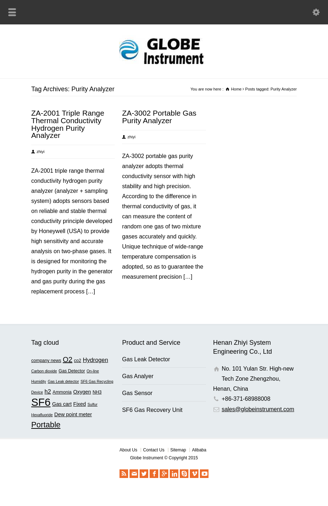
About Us (128, 449)
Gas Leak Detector (146, 359)
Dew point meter (73, 414)
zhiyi (40, 151)
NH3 (97, 392)
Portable (45, 424)
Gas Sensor (137, 393)
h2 (47, 391)
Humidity (38, 381)
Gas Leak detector (63, 381)
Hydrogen (95, 360)
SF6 (41, 402)
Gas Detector (71, 370)
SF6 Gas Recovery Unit (152, 410)
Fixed (79, 404)
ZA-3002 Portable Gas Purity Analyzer (159, 117)
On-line (92, 371)
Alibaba (199, 449)
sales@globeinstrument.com (258, 409)
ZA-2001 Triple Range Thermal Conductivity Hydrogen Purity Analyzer (67, 124)
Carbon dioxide (44, 371)
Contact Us (153, 449)
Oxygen (82, 392)
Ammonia (62, 392)
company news (46, 360)
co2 (77, 360)
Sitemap (178, 449)
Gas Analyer (137, 376)
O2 (67, 359)
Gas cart (61, 404)
